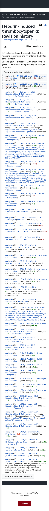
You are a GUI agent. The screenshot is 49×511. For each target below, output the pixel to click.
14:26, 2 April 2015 (27, 365)
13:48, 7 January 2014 (29, 424)
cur (6, 84)
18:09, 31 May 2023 (28, 123)
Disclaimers (24, 496)
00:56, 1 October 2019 (29, 209)
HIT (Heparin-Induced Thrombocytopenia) (24, 417)
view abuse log (30, 39)
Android (31, 17)
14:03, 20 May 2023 (28, 186)
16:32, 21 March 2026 (29, 84)
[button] (24, 46)
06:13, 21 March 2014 (29, 396)
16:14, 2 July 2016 (27, 279)
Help (45, 25)
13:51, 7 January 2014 (29, 412)
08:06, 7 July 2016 (27, 269)
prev (11, 76)
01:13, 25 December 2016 (30, 223)
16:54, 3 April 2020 (27, 201)
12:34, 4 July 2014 (27, 390)
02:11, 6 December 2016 (30, 237)
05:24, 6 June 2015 (27, 337)
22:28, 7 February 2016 (29, 307)
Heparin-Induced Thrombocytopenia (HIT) (22, 129)
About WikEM (32, 493)
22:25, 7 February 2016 (29, 323)
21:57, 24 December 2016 (30, 229)
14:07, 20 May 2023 (28, 143)
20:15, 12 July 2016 (28, 261)
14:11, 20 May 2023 (28, 135)
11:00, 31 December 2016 (30, 217)
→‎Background (11, 198)
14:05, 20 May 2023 (28, 161)
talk (6, 78)
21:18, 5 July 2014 (27, 378)
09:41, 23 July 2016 (28, 245)
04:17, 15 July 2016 (28, 255)
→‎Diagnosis (10, 375)
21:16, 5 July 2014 (27, 384)
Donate (24, 503)
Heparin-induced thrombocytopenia (19, 132)
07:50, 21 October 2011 (29, 448)
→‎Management (11, 140)
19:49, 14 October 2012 (29, 440)
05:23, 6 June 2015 (27, 345)
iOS (23, 17)
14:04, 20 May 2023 (28, 169)
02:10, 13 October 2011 (29, 459)
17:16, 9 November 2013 (30, 432)
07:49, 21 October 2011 (29, 453)
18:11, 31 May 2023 (28, 115)
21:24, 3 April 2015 (27, 353)
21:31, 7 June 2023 (27, 100)
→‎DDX (15, 349)
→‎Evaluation (10, 206)
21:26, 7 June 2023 (27, 107)
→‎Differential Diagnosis (22, 333)
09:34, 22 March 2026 (29, 76)
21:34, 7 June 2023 (27, 92)
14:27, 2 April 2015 (27, 359)
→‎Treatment (17, 341)
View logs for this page (13, 39)
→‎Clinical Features (21, 96)
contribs (13, 78)
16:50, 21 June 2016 (28, 299)
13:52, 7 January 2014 (29, 404)
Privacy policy (16, 493)
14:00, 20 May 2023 (28, 193)
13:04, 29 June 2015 (28, 329)
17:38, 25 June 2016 (28, 287)
